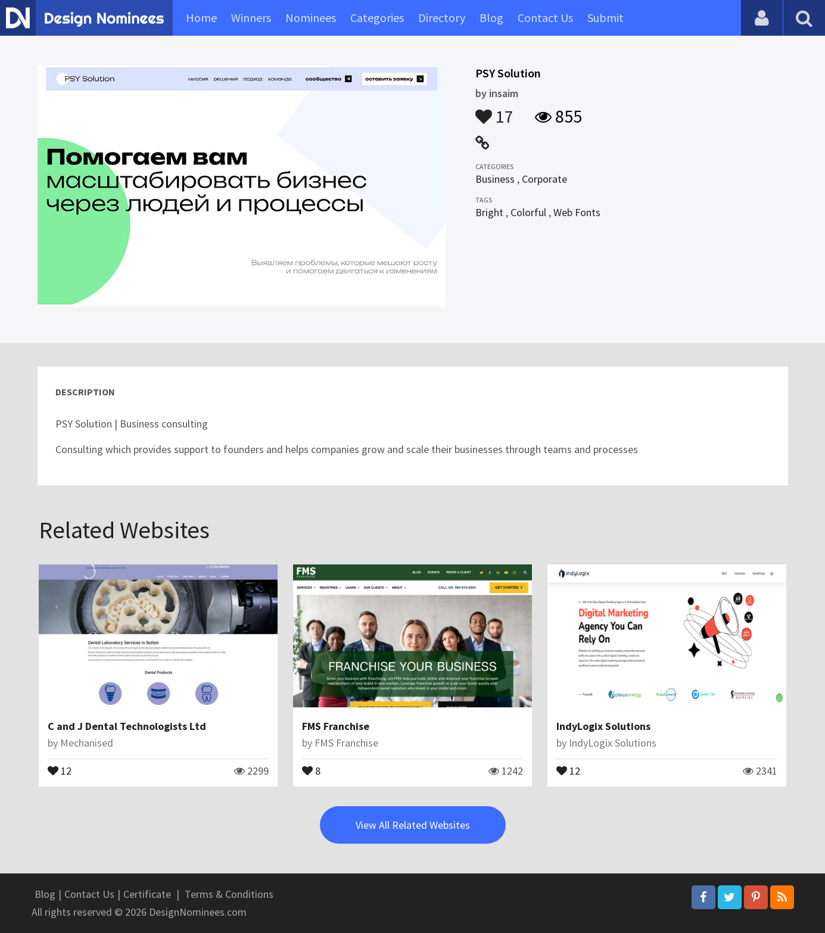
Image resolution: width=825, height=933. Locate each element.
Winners (251, 17)
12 (59, 770)
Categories (377, 17)
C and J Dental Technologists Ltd (127, 726)
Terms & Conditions (229, 894)
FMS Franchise (335, 726)
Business (495, 179)
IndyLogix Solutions (603, 726)
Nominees (310, 17)
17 (494, 111)
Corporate (544, 179)
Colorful (528, 212)
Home (201, 17)
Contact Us (545, 17)
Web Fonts (576, 212)
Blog (491, 17)
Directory (441, 17)
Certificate (147, 894)
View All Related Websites (413, 825)
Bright (489, 212)
